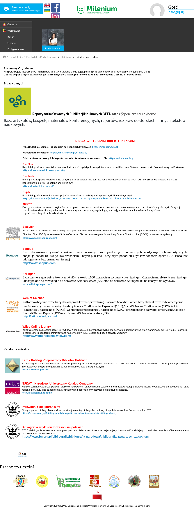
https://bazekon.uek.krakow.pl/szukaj (43, 170)
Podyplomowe (15, 49)
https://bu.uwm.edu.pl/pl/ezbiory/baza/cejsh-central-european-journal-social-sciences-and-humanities (82, 198)
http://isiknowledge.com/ (39, 316)
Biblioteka (65, 57)
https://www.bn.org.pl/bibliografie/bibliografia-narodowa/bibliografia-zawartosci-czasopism (85, 436)
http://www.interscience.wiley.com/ (46, 335)
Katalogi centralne (86, 57)
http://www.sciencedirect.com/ (39, 238)
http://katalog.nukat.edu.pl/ (38, 392)
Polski (12, 57)
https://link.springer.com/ (36, 284)
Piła (21, 57)
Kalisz (10, 36)
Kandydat (31, 57)
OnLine (11, 42)
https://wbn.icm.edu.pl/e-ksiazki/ (68, 152)
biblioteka (22, 456)
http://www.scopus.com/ (39, 263)
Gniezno (10, 24)
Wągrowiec (11, 30)
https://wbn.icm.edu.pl (105, 146)
